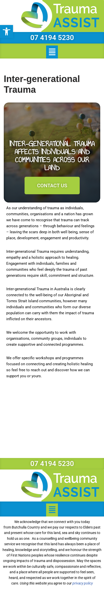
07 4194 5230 (52, 38)
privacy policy (82, 583)
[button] (6, 31)
